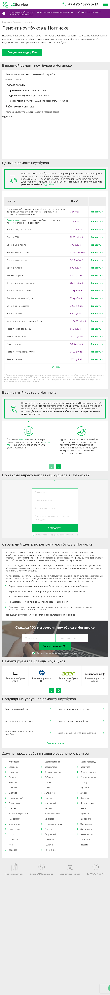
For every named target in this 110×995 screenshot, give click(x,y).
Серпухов (85, 767)
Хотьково (85, 798)
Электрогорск (87, 824)
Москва (48, 798)
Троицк (84, 782)
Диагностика (13, 220)
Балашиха (14, 767)
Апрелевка (14, 761)
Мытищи (48, 808)
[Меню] (105, 4)
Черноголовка (87, 803)
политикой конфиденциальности (53, 535)
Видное (12, 777)
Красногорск (50, 767)
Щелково (84, 813)
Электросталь (87, 829)
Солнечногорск (88, 772)
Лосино (48, 787)
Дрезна (12, 808)
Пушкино (48, 844)
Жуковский (14, 819)
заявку (22, 439)
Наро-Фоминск (52, 813)
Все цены (55, 367)
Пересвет (49, 829)
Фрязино (84, 787)
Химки (83, 793)
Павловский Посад (53, 824)
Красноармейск (52, 761)
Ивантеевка (14, 829)
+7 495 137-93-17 (80, 4)
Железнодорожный (18, 813)
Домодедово (15, 803)
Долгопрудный (16, 798)
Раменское (50, 850)
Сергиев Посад (88, 761)
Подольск (49, 839)
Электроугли (86, 834)
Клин (11, 844)
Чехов (83, 808)
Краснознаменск (52, 772)
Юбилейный (86, 839)
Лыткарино (49, 793)
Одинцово (49, 819)
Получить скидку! (25, 14)
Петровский (50, 834)
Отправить (55, 528)
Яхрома (84, 844)
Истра (11, 834)
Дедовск (13, 787)
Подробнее (48, 184)
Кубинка (48, 777)
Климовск (13, 839)
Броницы (13, 772)
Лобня (47, 782)
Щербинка (85, 819)
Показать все (55, 743)
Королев (13, 850)
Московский (50, 803)
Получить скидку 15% (22, 52)
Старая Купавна (88, 777)
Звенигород (15, 824)
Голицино (13, 782)
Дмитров (13, 793)
